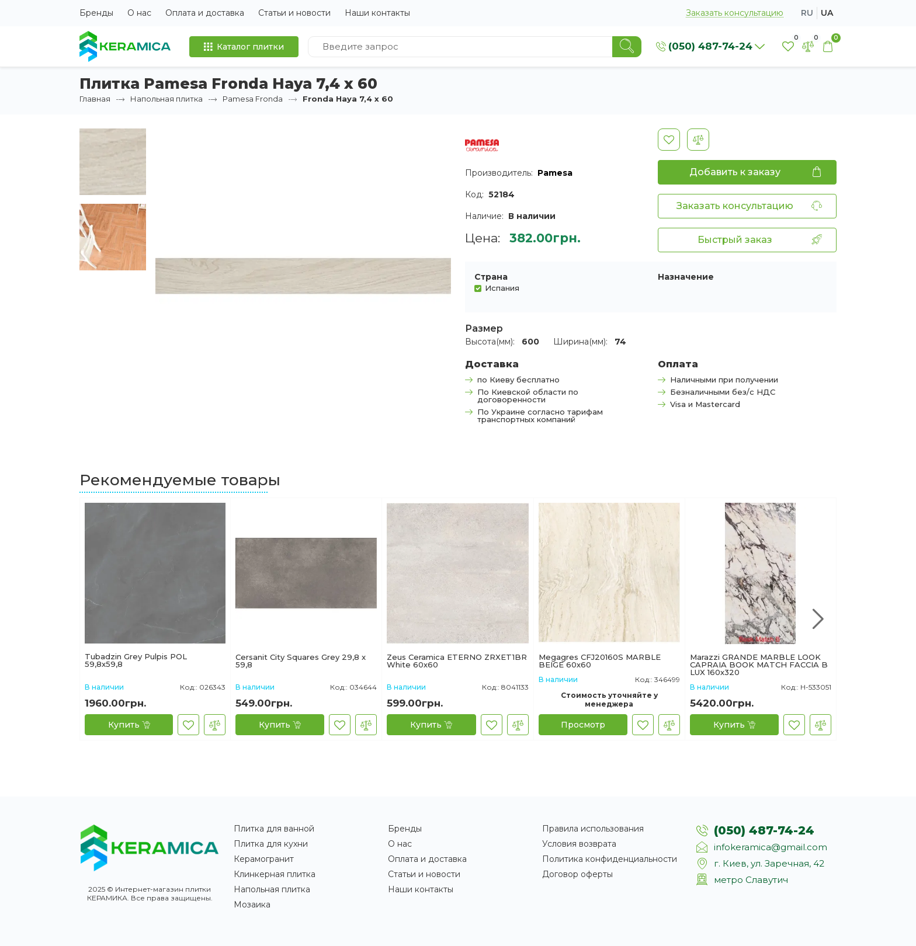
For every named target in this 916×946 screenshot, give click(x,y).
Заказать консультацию (734, 13)
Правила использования (593, 828)
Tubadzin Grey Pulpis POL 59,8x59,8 (136, 660)
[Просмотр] (583, 724)
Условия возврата (579, 844)
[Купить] (129, 724)
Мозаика (252, 904)
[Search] (626, 46)
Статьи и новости (294, 13)
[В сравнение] (698, 139)
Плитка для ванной (274, 828)
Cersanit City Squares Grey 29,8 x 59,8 (300, 661)
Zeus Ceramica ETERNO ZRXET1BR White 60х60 (457, 661)
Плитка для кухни (271, 844)
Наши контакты (377, 13)
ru (807, 13)
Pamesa (554, 173)
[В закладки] (669, 139)
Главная (94, 98)
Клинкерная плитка (274, 874)
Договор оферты (577, 874)
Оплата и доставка (204, 13)
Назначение (686, 277)
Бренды (96, 13)
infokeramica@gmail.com (770, 847)
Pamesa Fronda (253, 98)
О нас (139, 13)
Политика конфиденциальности (609, 859)
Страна (491, 277)
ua (827, 13)
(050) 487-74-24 (764, 830)
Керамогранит (264, 859)
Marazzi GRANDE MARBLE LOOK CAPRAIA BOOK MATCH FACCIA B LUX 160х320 (759, 664)
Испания (502, 287)
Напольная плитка (166, 98)
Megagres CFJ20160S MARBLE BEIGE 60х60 (600, 661)
